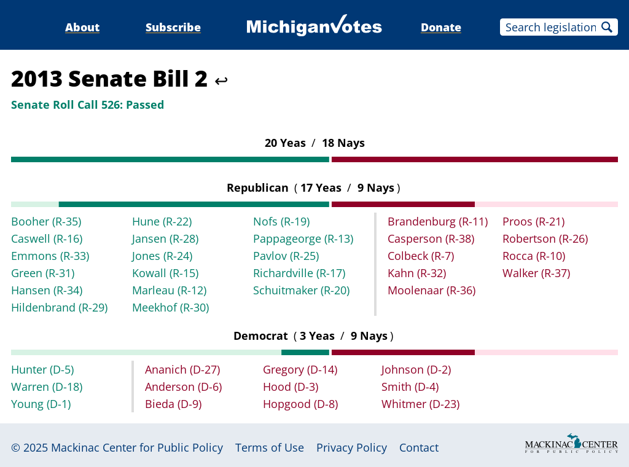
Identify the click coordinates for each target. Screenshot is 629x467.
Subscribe (173, 27)
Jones (162, 255)
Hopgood (300, 403)
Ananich (182, 369)
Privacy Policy (351, 447)
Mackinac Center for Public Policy (137, 447)
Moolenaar (431, 290)
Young (41, 403)
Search (607, 27)
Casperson (431, 238)
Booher (46, 221)
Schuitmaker (301, 290)
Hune (162, 221)
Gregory (300, 369)
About (82, 27)
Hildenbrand (59, 307)
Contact (419, 447)
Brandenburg (438, 221)
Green (42, 272)
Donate (441, 27)
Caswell (46, 238)
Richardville (299, 272)
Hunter (42, 369)
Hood (290, 386)
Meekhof (170, 307)
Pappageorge (303, 238)
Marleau (169, 290)
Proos (533, 221)
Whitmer (420, 403)
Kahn (417, 272)
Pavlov (286, 255)
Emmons (50, 255)
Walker (536, 272)
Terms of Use (269, 447)
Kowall (165, 272)
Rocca (533, 255)
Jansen (165, 238)
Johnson (416, 369)
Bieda (173, 403)
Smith (410, 386)
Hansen (46, 290)
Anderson (183, 386)
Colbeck (421, 255)
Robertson (545, 238)
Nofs (281, 221)
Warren (46, 386)
